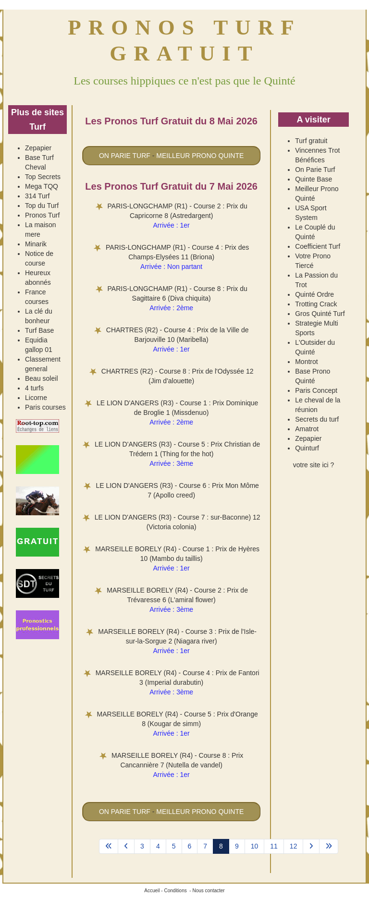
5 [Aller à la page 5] (174, 846)
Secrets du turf (317, 419)
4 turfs (34, 388)
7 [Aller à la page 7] (205, 846)
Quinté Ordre (314, 294)
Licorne (36, 397)
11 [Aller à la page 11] (274, 846)
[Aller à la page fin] (328, 846)
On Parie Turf (315, 169)
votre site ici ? (313, 465)
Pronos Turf (42, 215)
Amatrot (307, 429)
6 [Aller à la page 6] (190, 846)
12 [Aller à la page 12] (293, 846)
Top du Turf (42, 205)
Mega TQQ (41, 186)
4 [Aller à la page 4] (158, 846)
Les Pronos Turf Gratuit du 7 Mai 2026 (171, 186)
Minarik (36, 244)
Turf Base (39, 330)
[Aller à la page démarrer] (108, 846)
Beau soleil (41, 378)
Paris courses (45, 407)
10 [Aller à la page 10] (254, 846)
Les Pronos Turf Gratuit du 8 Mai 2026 (171, 121)
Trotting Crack (316, 304)
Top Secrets (43, 177)
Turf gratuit (311, 141)
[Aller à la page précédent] (126, 846)
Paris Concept (316, 390)
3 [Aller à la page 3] (142, 846)
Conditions (175, 890)
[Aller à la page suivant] (311, 846)
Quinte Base (313, 179)
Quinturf (307, 448)
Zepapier (38, 148)
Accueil (152, 890)
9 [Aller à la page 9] (237, 846)
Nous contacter (208, 890)
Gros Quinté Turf (319, 313)
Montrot (306, 361)
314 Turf (37, 196)
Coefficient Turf (317, 246)
